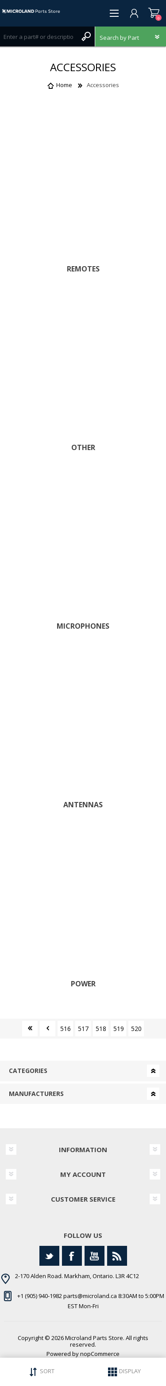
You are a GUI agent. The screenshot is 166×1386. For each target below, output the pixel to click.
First (30, 1028)
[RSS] (117, 1256)
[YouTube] (94, 1256)
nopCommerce (100, 1354)
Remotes (83, 269)
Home (64, 85)
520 (136, 1028)
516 (65, 1028)
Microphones (83, 626)
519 (118, 1028)
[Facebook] (72, 1256)
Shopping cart (154, 13)
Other (83, 447)
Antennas (83, 805)
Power (83, 984)
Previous (47, 1028)
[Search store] (38, 36)
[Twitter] (49, 1256)
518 (101, 1028)
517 (83, 1028)
